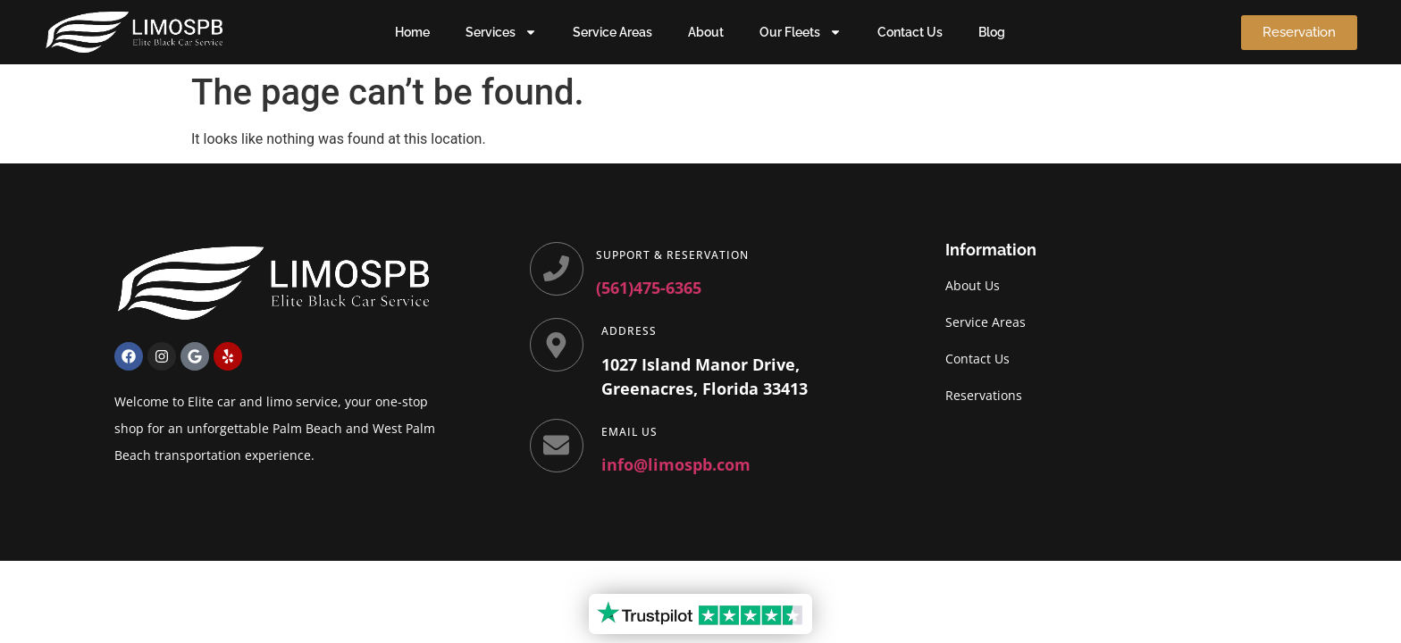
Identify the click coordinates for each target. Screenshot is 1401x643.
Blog (991, 32)
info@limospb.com (677, 464)
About (706, 32)
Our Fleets (800, 32)
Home (412, 32)
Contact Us (910, 32)
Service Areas (612, 32)
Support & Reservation (674, 255)
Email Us (631, 431)
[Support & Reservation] (557, 269)
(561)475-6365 (650, 287)
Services (501, 32)
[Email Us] (557, 446)
